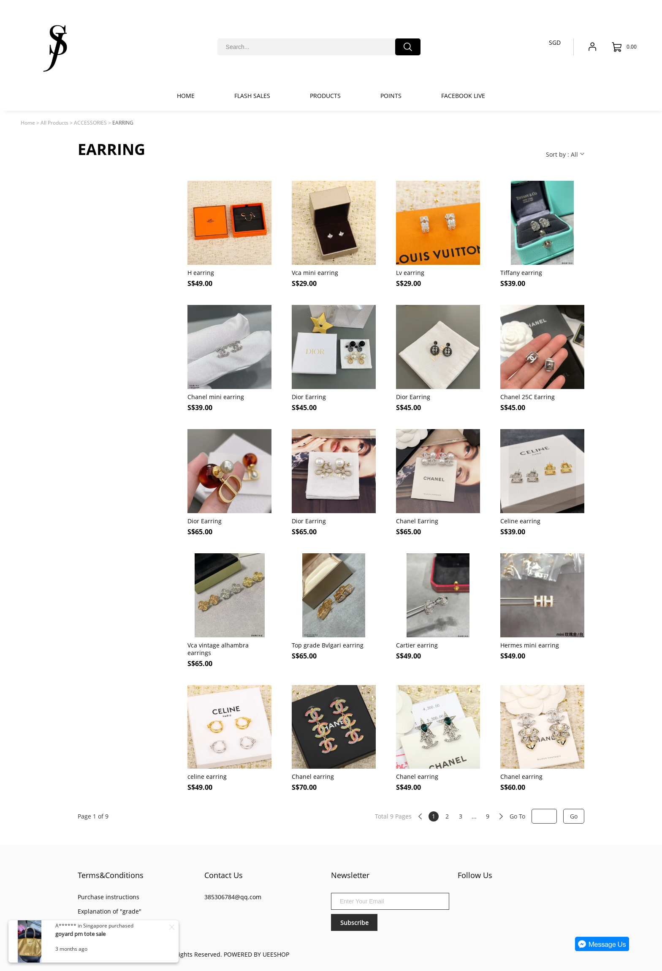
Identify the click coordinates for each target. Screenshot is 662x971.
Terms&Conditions (111, 875)
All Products (54, 122)
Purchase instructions (108, 897)
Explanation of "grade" (109, 911)
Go (574, 816)
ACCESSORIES (90, 122)
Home (28, 122)
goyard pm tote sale (80, 934)
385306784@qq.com (232, 897)
